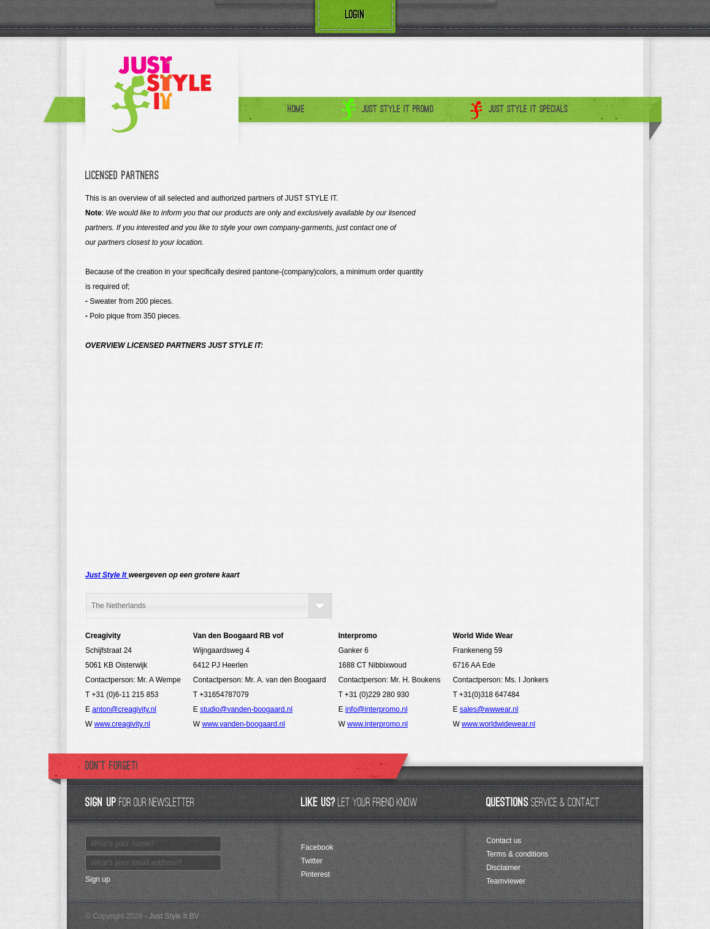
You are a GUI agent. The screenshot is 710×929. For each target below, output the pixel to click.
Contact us (503, 840)
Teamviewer (505, 881)
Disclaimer (503, 867)
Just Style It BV (174, 916)
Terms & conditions (517, 854)
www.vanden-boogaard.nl (243, 724)
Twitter (312, 861)
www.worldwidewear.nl (498, 724)
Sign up (97, 879)
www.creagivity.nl (122, 724)
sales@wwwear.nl (489, 709)
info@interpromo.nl (376, 709)
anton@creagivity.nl (124, 709)
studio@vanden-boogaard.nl (246, 709)
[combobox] (209, 606)
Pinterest (315, 874)
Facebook (317, 847)
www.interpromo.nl (377, 724)
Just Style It (107, 575)
